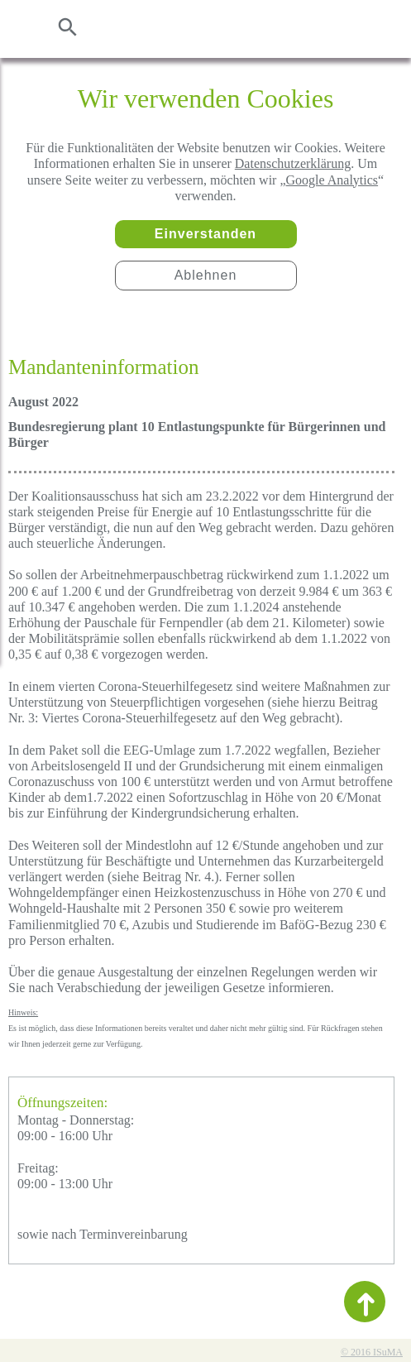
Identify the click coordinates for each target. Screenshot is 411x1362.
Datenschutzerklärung (293, 163)
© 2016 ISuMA (372, 1352)
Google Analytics (332, 180)
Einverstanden (205, 234)
